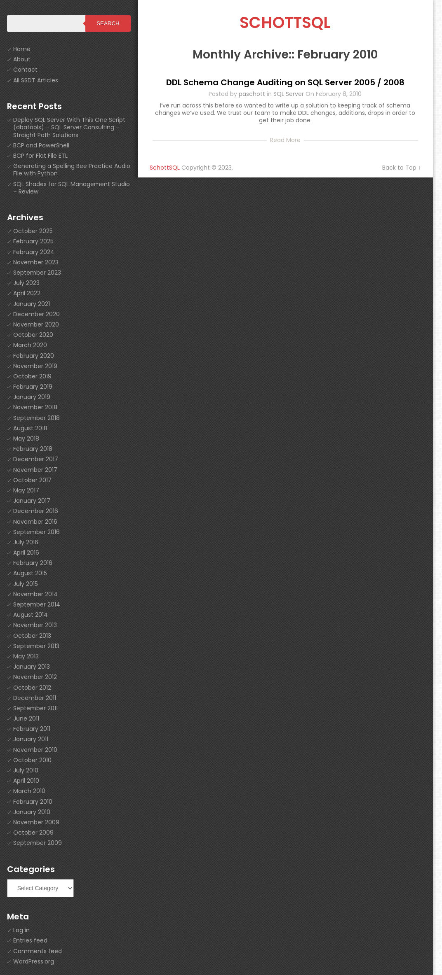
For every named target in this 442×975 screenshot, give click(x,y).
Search (108, 23)
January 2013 (31, 666)
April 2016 (26, 552)
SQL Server (288, 94)
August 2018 (30, 428)
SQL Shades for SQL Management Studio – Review (71, 188)
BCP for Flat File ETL (40, 156)
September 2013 (36, 646)
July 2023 (26, 283)
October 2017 (32, 480)
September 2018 (36, 418)
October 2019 (32, 376)
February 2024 (33, 252)
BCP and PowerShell (41, 145)
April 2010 (26, 781)
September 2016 (36, 532)
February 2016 (32, 563)
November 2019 (35, 366)
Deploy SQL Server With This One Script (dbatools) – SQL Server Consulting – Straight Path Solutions (69, 127)
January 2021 (31, 304)
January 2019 (31, 397)
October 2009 (33, 832)
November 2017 (35, 470)
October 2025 (33, 231)
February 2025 (33, 241)
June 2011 (26, 718)
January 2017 (31, 501)
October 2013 (32, 636)
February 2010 (32, 802)
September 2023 (37, 272)
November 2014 (35, 594)
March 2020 (30, 345)
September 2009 (37, 843)
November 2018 (35, 407)
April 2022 (26, 293)
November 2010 (35, 750)
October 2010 (32, 760)
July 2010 (25, 770)
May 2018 (26, 438)
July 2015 (25, 584)
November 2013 (35, 625)
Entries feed (30, 940)
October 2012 (32, 687)
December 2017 (35, 459)
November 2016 (35, 522)
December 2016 (35, 511)
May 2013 (26, 656)
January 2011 (30, 739)
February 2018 (32, 449)
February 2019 (32, 387)
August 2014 (30, 615)
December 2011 (34, 698)
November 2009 (36, 822)
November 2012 (35, 677)
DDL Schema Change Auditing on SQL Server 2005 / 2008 (285, 82)
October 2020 (33, 335)
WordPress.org (33, 961)
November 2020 (36, 324)
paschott (252, 94)
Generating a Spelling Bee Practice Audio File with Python (71, 169)
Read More (285, 140)
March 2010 (29, 791)
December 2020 (36, 314)
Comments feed (37, 951)
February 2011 (31, 729)
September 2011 (35, 708)
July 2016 (25, 542)
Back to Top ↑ (401, 167)
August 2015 (30, 573)
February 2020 (33, 356)
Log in (21, 930)
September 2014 (36, 604)
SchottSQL (285, 22)
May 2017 (26, 490)
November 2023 (36, 262)
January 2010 (31, 812)
